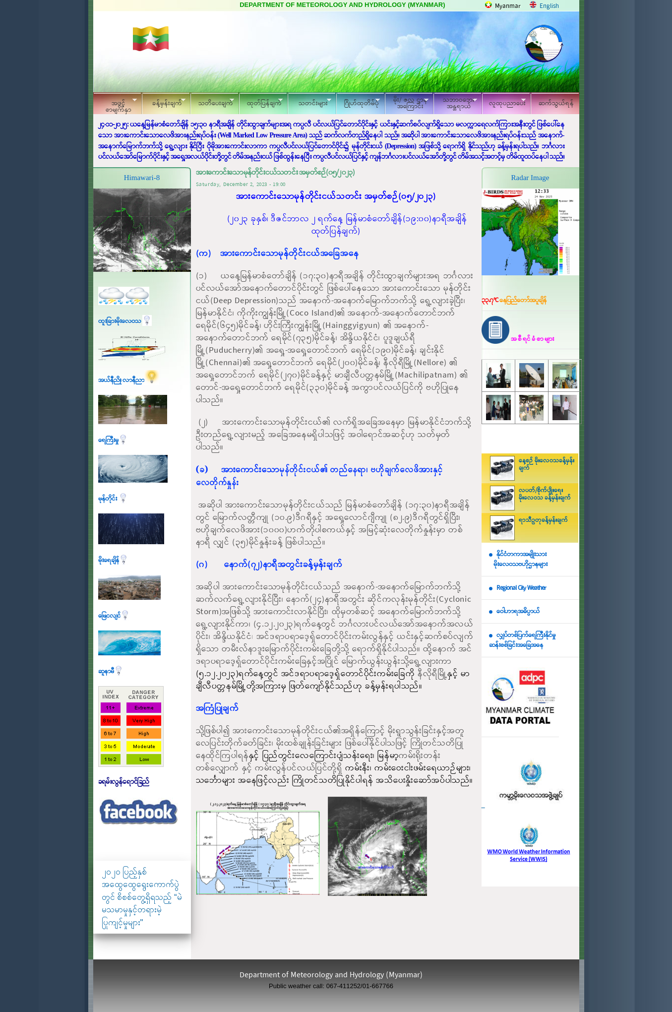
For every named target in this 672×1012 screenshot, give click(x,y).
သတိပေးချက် (212, 102)
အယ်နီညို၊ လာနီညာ (128, 380)
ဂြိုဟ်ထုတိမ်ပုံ (358, 102)
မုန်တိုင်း (113, 499)
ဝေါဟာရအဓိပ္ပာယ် (518, 611)
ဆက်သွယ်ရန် (556, 103)
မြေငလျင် (114, 616)
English (549, 6)
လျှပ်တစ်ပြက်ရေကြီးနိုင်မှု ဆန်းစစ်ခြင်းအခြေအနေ (522, 640)
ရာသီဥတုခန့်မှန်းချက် (543, 520)
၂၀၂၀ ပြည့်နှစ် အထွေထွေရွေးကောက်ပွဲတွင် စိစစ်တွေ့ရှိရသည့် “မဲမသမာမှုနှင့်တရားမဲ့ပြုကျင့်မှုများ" (142, 897)
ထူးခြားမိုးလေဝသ (125, 321)
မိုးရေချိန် (113, 560)
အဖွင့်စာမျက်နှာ (115, 104)
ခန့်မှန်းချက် (163, 102)
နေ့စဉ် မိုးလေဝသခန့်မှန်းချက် (546, 464)
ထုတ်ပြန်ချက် (261, 102)
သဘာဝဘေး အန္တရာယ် (455, 103)
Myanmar (508, 6)
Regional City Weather (521, 588)
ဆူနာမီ (110, 671)
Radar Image (530, 178)
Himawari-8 (142, 178)
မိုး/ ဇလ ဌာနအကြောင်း (406, 103)
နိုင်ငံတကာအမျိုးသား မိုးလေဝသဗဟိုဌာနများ (518, 559)
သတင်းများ (309, 102)
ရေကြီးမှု (113, 440)
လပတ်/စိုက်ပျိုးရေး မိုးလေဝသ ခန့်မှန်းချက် (545, 494)
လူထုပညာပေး (504, 102)
